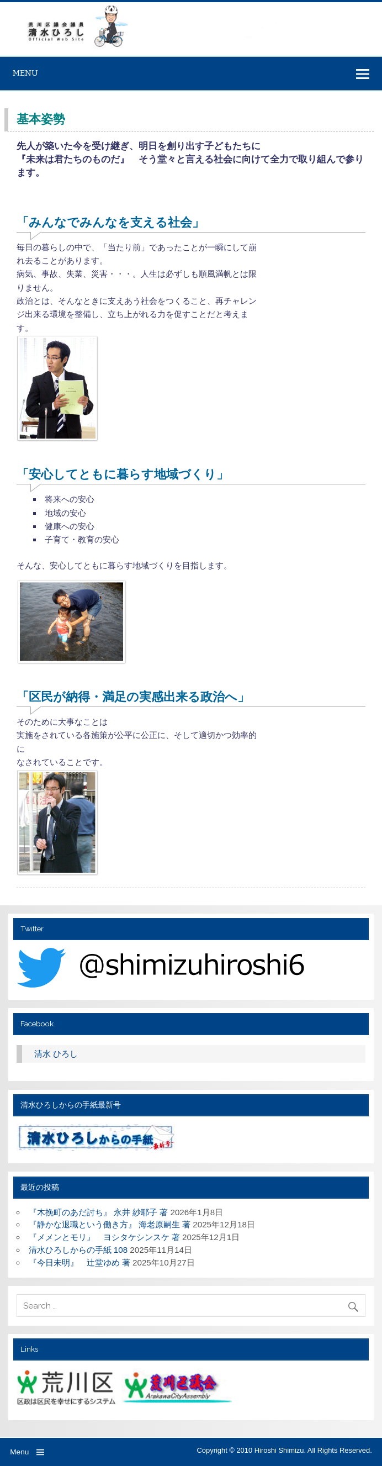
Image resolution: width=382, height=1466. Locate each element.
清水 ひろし (56, 1053)
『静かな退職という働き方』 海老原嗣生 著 (109, 1224)
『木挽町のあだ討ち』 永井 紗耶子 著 (98, 1212)
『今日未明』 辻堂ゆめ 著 (79, 1262)
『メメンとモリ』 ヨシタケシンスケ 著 (104, 1237)
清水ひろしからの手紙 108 (78, 1249)
